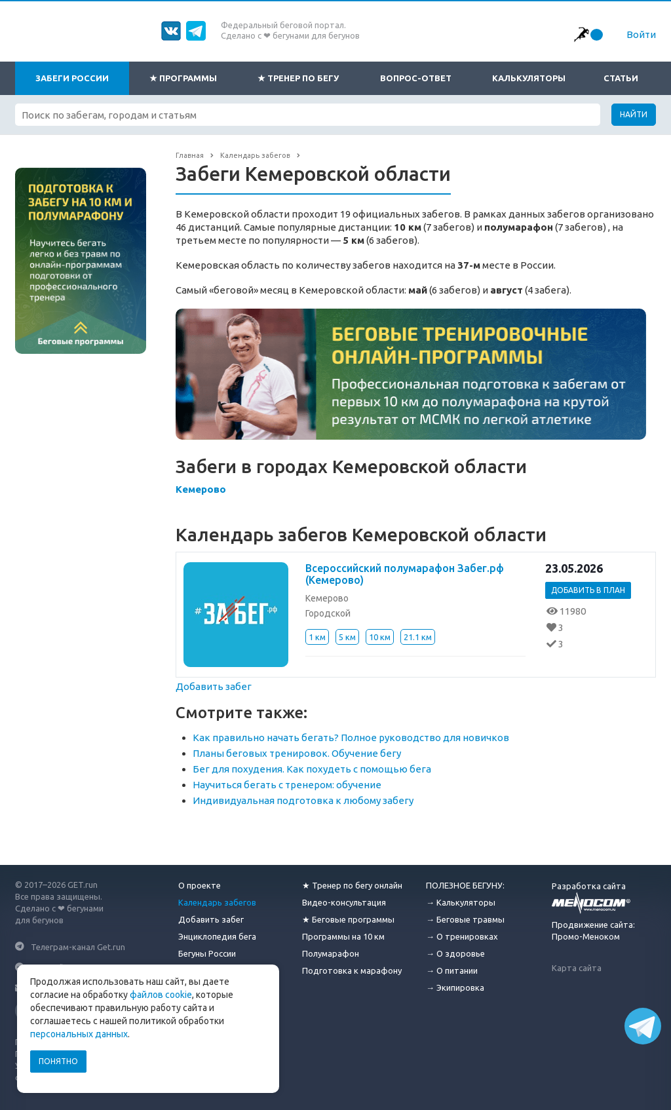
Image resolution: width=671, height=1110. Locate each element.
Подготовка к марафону (352, 970)
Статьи (621, 78)
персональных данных (79, 1034)
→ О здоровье (455, 953)
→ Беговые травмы (465, 919)
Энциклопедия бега (217, 936)
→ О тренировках (462, 936)
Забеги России (72, 78)
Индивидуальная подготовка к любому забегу (303, 800)
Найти (633, 114)
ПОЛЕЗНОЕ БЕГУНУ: (465, 885)
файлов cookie (161, 994)
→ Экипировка (455, 987)
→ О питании (452, 970)
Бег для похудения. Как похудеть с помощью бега (312, 769)
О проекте (199, 885)
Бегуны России (207, 953)
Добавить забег (214, 686)
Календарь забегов (217, 902)
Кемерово (201, 489)
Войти (641, 34)
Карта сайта (577, 967)
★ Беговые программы (348, 919)
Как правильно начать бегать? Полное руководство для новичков (351, 737)
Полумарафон (330, 953)
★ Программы (183, 78)
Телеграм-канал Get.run (78, 946)
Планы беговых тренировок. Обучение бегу (297, 753)
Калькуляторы (529, 78)
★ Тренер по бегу (298, 78)
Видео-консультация (344, 902)
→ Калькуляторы (460, 902)
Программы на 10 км (343, 936)
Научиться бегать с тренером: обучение (287, 784)
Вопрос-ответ (415, 78)
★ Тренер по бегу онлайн (352, 885)
